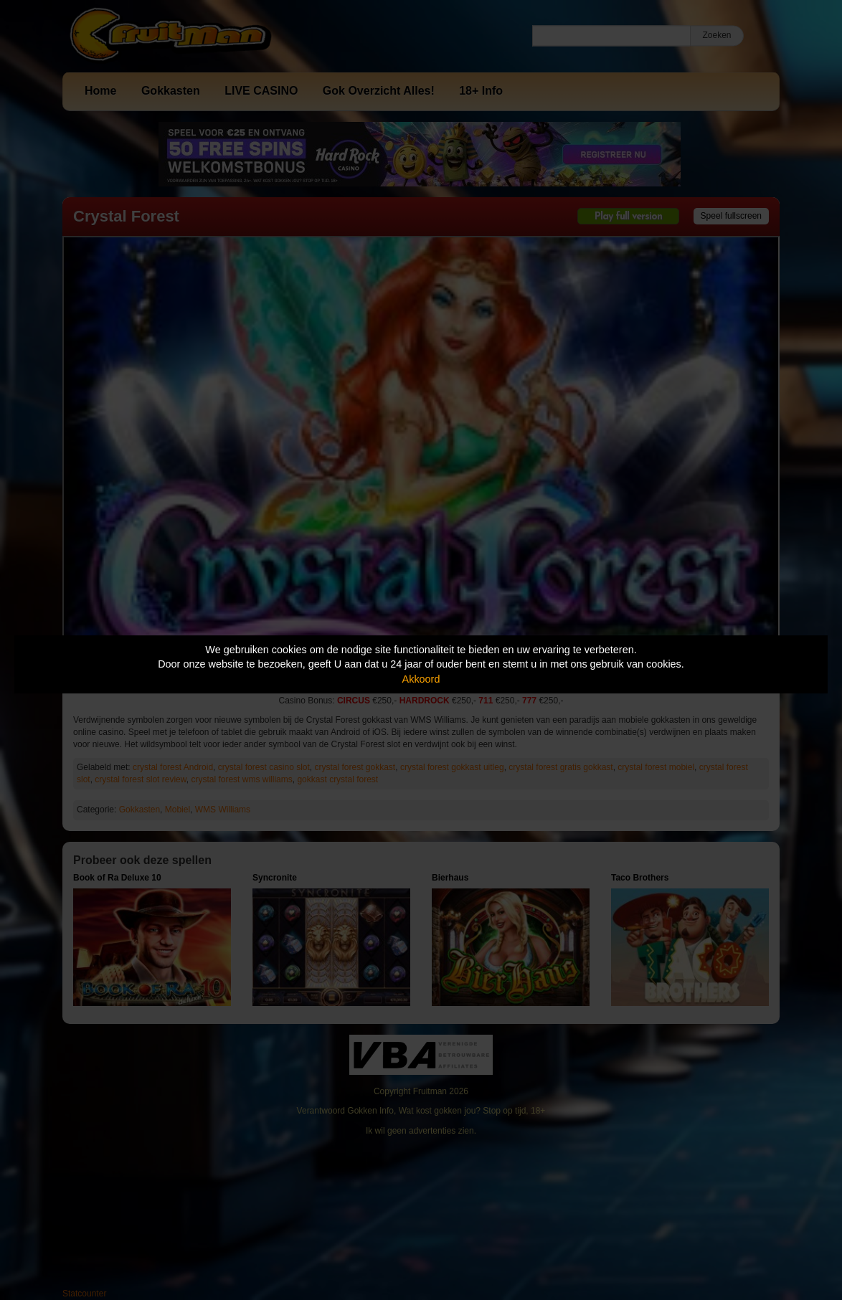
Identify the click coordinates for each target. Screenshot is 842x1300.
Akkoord (421, 679)
